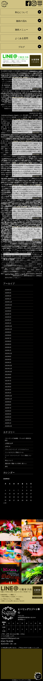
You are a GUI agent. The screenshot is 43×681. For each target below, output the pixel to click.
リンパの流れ (15, 252)
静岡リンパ (23, 260)
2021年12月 (8, 365)
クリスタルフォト (25, 248)
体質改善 (13, 139)
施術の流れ (21, 21)
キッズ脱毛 (14, 222)
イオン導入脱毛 (11, 93)
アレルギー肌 (20, 159)
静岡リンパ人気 (31, 260)
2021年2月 (8, 392)
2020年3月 (8, 417)
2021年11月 (8, 368)
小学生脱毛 (27, 95)
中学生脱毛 (6, 95)
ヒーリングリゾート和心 (17, 224)
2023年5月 (8, 344)
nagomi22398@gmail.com (10, 638)
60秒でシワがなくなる (8, 159)
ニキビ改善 (38, 250)
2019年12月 (8, 426)
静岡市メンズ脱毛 (9, 270)
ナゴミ (3, 117)
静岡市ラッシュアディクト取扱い (25, 270)
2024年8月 (8, 311)
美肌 (4, 256)
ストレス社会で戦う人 (19, 137)
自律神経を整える (27, 256)
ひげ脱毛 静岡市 (24, 75)
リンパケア (23, 252)
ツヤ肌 (19, 93)
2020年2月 (8, 420)
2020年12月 (8, 396)
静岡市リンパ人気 (20, 273)
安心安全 (20, 95)
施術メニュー (21, 29)
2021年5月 (8, 386)
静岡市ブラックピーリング (25, 268)
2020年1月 (8, 423)
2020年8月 (8, 405)
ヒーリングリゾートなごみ (26, 222)
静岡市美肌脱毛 (30, 273)
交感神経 (7, 139)
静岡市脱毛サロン (18, 275)
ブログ (21, 47)
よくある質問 (21, 38)
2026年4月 (8, 290)
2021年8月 (8, 377)
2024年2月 (8, 320)
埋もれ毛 (28, 224)
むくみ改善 (23, 246)
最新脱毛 (39, 95)
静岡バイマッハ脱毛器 (28, 258)
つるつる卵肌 (15, 246)
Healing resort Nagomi (21, 181)
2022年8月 (8, 356)
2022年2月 (8, 362)
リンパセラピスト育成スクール (14, 452)
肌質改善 (8, 256)
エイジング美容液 (36, 161)
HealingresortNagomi (7, 115)
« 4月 (4, 503)
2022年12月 (8, 353)
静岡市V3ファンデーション (23, 262)
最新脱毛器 (34, 224)
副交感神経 (37, 139)
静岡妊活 (11, 262)
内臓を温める (21, 139)
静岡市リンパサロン (21, 271)
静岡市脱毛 (39, 273)
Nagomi (16, 115)
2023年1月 (8, 350)
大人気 (12, 95)
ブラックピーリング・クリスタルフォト (30, 179)
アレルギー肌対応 (13, 183)
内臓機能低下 (29, 139)
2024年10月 (8, 305)
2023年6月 (8, 341)
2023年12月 (8, 326)
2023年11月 (8, 329)
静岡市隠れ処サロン (30, 275)
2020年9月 (8, 402)
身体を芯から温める (7, 258)
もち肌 (32, 75)
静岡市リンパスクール (33, 271)
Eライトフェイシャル (7, 181)
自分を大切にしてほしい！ (13, 277)
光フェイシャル (37, 252)
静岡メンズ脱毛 (14, 260)
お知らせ (30, 157)
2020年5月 (8, 414)
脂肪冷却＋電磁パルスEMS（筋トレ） (16, 463)
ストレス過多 (31, 137)
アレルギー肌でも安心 (31, 159)
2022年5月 (8, 359)
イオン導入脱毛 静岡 (35, 115)
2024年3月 (8, 317)
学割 (16, 95)
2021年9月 (8, 374)
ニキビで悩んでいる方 (18, 250)
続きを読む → (37, 89)
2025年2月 (8, 296)
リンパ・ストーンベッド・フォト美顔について (28, 135)
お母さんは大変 (6, 246)
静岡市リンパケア (8, 271)
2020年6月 (8, 411)
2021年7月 (8, 380)
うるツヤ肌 (31, 181)
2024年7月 (8, 314)
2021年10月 (8, 371)
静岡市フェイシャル (34, 266)
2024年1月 (8, 323)
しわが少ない (14, 75)
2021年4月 (8, 389)
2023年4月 (8, 347)
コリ (2, 137)
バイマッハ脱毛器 (27, 93)
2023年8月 (8, 335)
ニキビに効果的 (30, 250)
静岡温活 (39, 275)
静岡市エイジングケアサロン (19, 264)
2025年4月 (8, 293)
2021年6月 (8, 383)
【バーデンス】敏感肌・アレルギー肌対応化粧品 (18, 439)
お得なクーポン (27, 73)
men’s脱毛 (4, 93)
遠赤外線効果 (17, 258)
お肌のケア (35, 73)
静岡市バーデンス (13, 266)
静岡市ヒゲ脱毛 (23, 266)
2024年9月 (8, 308)
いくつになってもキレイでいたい (12, 73)
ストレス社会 (9, 137)
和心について (21, 12)
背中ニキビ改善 (16, 256)
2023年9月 (8, 332)
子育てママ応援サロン (33, 254)
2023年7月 (8, 338)
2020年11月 (8, 399)
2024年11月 (8, 302)
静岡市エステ (32, 264)
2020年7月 (8, 408)
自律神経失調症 (37, 256)
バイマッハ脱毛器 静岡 (24, 117)
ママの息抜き (6, 252)
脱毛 (40, 71)
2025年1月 (8, 299)
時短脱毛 (33, 95)
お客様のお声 (5, 202)
